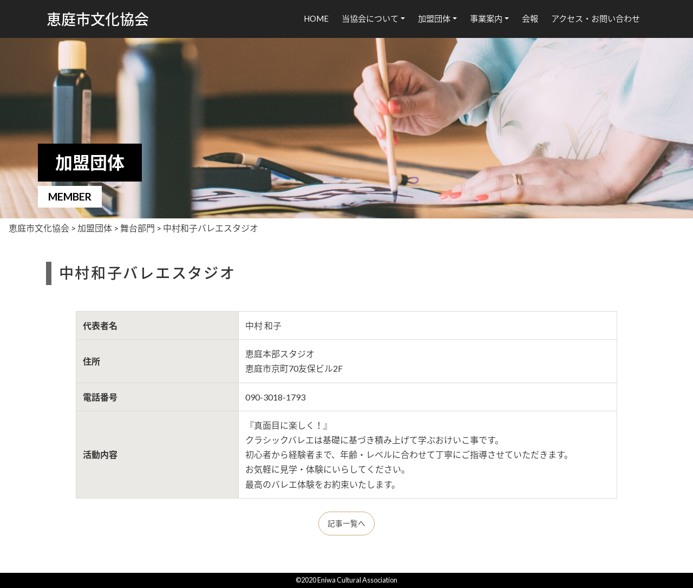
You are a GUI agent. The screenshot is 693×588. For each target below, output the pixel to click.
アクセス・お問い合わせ (595, 18)
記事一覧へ (346, 523)
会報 (530, 18)
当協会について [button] (370, 18)
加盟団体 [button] (434, 18)
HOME (316, 18)
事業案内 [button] (486, 18)
